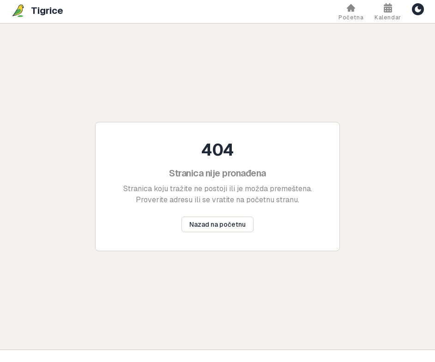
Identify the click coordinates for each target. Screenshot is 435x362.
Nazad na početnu (217, 224)
